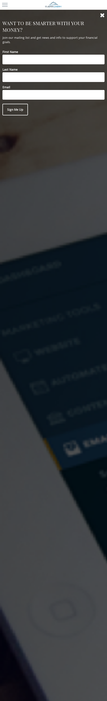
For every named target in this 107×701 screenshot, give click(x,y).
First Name (10, 52)
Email (6, 87)
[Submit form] (15, 109)
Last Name (10, 69)
